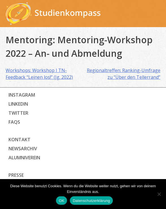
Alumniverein (24, 157)
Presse (16, 175)
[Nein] (159, 194)
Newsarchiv (22, 148)
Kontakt (19, 139)
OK (61, 201)
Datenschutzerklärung (91, 201)
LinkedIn (18, 104)
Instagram (21, 95)
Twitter (18, 113)
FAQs (14, 122)
